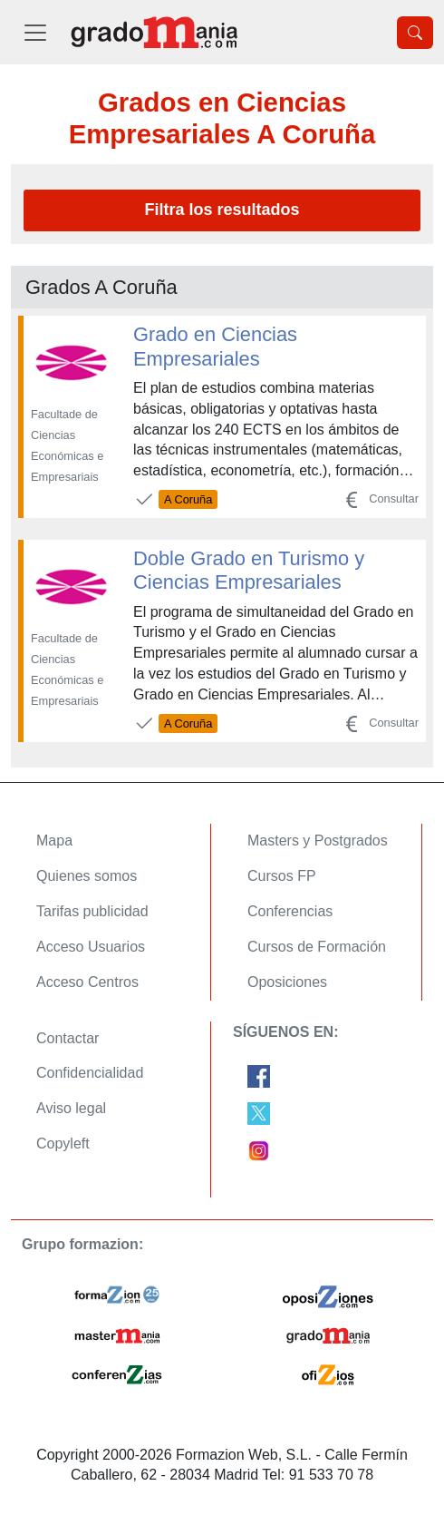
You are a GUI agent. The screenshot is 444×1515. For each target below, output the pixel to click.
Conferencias (290, 911)
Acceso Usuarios (90, 946)
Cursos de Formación (316, 946)
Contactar (67, 1038)
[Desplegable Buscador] (415, 32)
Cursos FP (281, 876)
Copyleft (63, 1143)
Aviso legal (71, 1108)
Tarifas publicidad (92, 911)
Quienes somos (86, 876)
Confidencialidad (89, 1072)
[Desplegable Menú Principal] (35, 32)
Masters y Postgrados (317, 840)
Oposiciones (287, 982)
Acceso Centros (87, 982)
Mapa (54, 840)
